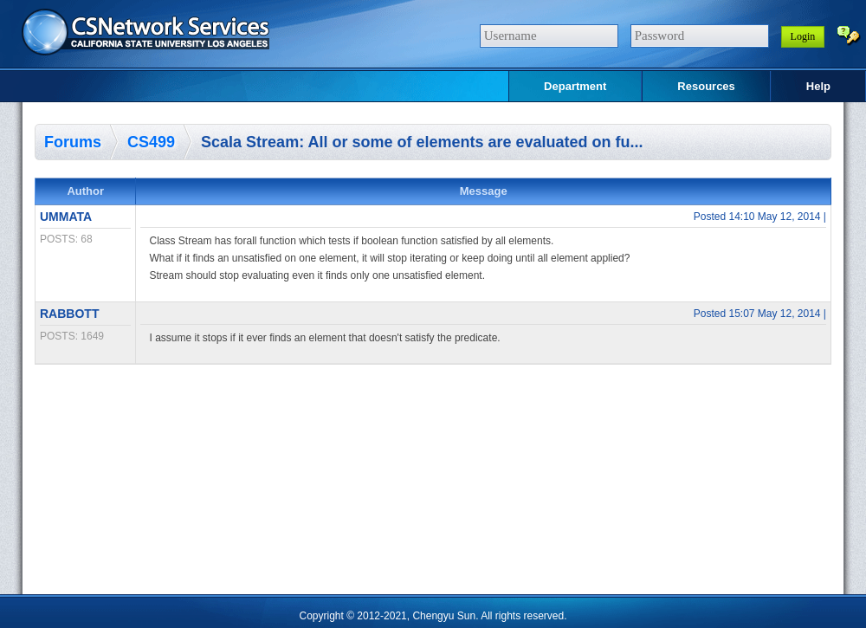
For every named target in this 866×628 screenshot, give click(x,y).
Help (818, 86)
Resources (705, 86)
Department (575, 86)
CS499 (151, 142)
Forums (72, 142)
